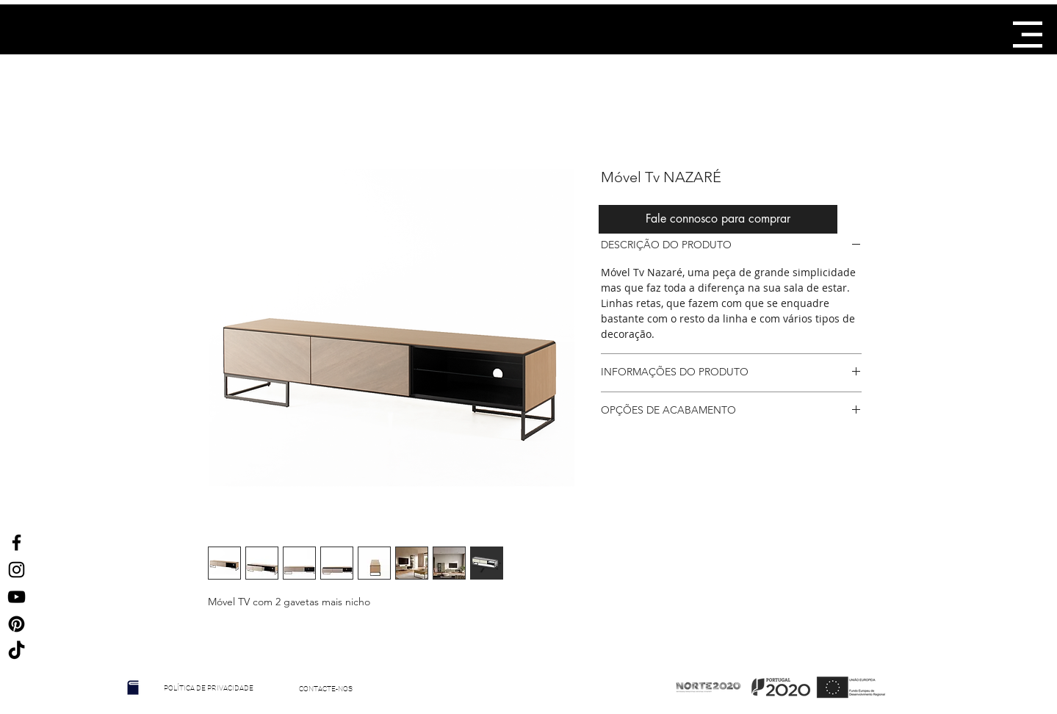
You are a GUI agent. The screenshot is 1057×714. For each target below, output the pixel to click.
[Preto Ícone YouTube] (16, 596)
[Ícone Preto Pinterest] (16, 624)
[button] (1027, 34)
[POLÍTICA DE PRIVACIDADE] (208, 688)
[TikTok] (16, 651)
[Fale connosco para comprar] (718, 219)
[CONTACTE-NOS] (326, 689)
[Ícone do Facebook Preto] (16, 542)
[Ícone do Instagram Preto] (16, 569)
